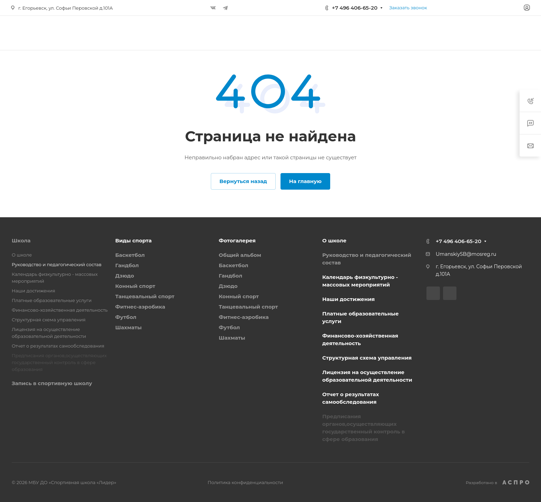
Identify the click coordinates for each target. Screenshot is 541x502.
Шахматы (128, 327)
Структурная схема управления (49, 319)
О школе (22, 255)
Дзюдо (124, 275)
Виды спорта (133, 240)
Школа (21, 240)
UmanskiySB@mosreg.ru (466, 254)
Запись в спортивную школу (52, 383)
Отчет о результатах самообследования (58, 346)
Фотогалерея (237, 240)
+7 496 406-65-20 (354, 7)
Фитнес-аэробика (140, 306)
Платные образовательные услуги (51, 300)
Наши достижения (33, 290)
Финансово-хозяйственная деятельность (60, 310)
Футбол (125, 317)
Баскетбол (130, 255)
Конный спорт (135, 286)
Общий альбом (240, 255)
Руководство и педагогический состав (56, 264)
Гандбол (127, 265)
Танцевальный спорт (145, 296)
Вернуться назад (243, 181)
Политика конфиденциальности (245, 482)
